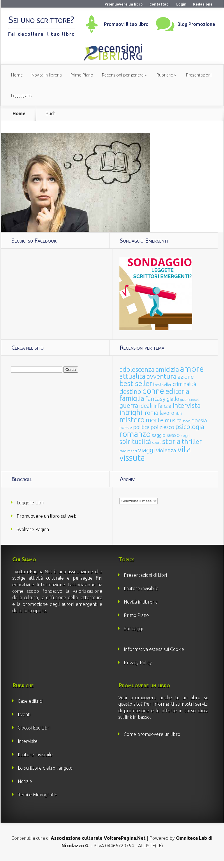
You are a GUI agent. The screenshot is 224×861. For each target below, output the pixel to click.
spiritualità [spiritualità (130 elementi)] (135, 441)
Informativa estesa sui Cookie (154, 649)
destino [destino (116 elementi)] (130, 391)
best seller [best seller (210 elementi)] (135, 383)
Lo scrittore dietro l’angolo (45, 768)
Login (181, 4)
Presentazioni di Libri (145, 575)
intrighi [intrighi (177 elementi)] (130, 412)
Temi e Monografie (37, 794)
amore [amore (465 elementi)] (192, 368)
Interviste (28, 741)
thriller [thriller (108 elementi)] (192, 441)
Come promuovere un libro (152, 734)
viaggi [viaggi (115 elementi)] (146, 449)
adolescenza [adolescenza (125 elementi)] (136, 369)
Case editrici (30, 701)
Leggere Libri (30, 502)
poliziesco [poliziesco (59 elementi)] (162, 427)
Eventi (24, 714)
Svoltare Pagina (33, 529)
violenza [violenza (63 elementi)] (166, 450)
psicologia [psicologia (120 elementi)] (189, 426)
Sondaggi (133, 628)
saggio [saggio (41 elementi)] (158, 435)
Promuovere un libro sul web (47, 516)
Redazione (203, 4)
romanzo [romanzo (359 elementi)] (135, 433)
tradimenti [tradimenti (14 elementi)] (128, 451)
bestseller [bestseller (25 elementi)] (162, 384)
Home (17, 75)
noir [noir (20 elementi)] (186, 421)
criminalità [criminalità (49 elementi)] (184, 384)
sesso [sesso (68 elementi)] (173, 435)
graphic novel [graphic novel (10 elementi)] (189, 399)
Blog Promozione (196, 24)
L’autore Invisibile (35, 754)
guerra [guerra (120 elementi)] (128, 405)
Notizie (25, 781)
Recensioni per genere (123, 75)
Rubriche (165, 75)
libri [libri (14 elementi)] (178, 413)
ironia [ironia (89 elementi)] (150, 412)
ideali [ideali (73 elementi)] (146, 406)
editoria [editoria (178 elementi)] (177, 391)
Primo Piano (81, 75)
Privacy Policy (138, 662)
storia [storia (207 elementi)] (171, 441)
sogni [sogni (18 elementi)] (185, 435)
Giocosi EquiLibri (34, 727)
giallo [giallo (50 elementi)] (173, 399)
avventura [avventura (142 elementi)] (162, 376)
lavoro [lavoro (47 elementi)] (167, 413)
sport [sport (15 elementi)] (156, 442)
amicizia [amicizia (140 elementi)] (167, 369)
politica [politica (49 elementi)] (141, 427)
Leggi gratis (21, 95)
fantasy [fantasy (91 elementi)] (155, 398)
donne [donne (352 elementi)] (153, 391)
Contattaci (159, 4)
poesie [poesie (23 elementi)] (125, 427)
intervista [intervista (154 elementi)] (186, 405)
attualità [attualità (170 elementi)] (132, 376)
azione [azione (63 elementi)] (186, 376)
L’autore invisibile (141, 588)
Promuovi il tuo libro (126, 24)
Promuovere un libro (124, 4)
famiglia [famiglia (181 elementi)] (131, 398)
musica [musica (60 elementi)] (173, 420)
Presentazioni (198, 75)
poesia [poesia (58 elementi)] (199, 420)
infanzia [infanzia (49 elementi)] (162, 406)
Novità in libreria (46, 75)
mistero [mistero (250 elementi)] (131, 419)
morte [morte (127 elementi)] (155, 420)
